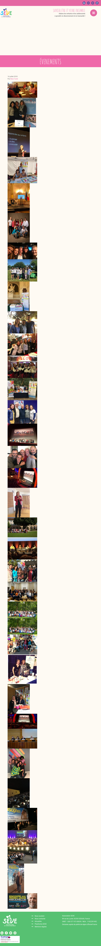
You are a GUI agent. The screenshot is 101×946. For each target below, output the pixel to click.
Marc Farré (14, 79)
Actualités (38, 921)
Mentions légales (41, 927)
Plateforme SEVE (41, 924)
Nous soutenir (39, 916)
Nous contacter (40, 919)
